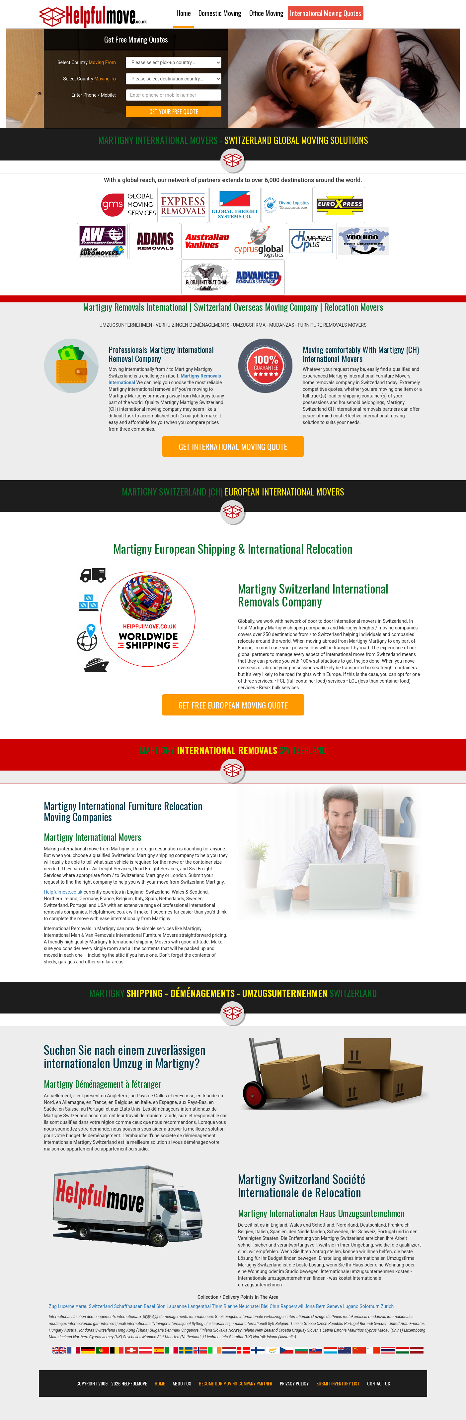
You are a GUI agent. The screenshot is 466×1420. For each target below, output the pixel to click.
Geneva (334, 1306)
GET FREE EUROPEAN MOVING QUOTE (233, 705)
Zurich (387, 1306)
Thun (217, 1306)
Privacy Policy (294, 1383)
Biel (265, 1306)
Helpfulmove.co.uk (63, 892)
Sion (160, 1306)
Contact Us (378, 1383)
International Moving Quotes (325, 13)
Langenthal (199, 1306)
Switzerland (101, 1306)
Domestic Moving (219, 13)
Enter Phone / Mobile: (93, 95)
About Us (182, 1383)
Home (184, 13)
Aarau (81, 1306)
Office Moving (266, 13)
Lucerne (66, 1306)
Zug (53, 1306)
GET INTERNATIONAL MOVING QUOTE (233, 446)
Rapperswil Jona (297, 1306)
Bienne (230, 1306)
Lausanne (177, 1306)
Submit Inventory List (337, 1383)
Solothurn (369, 1306)
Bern (321, 1306)
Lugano (350, 1306)
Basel (149, 1306)
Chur (274, 1306)
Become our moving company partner (235, 1383)
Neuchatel (249, 1306)
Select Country (86, 62)
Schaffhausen (128, 1306)
